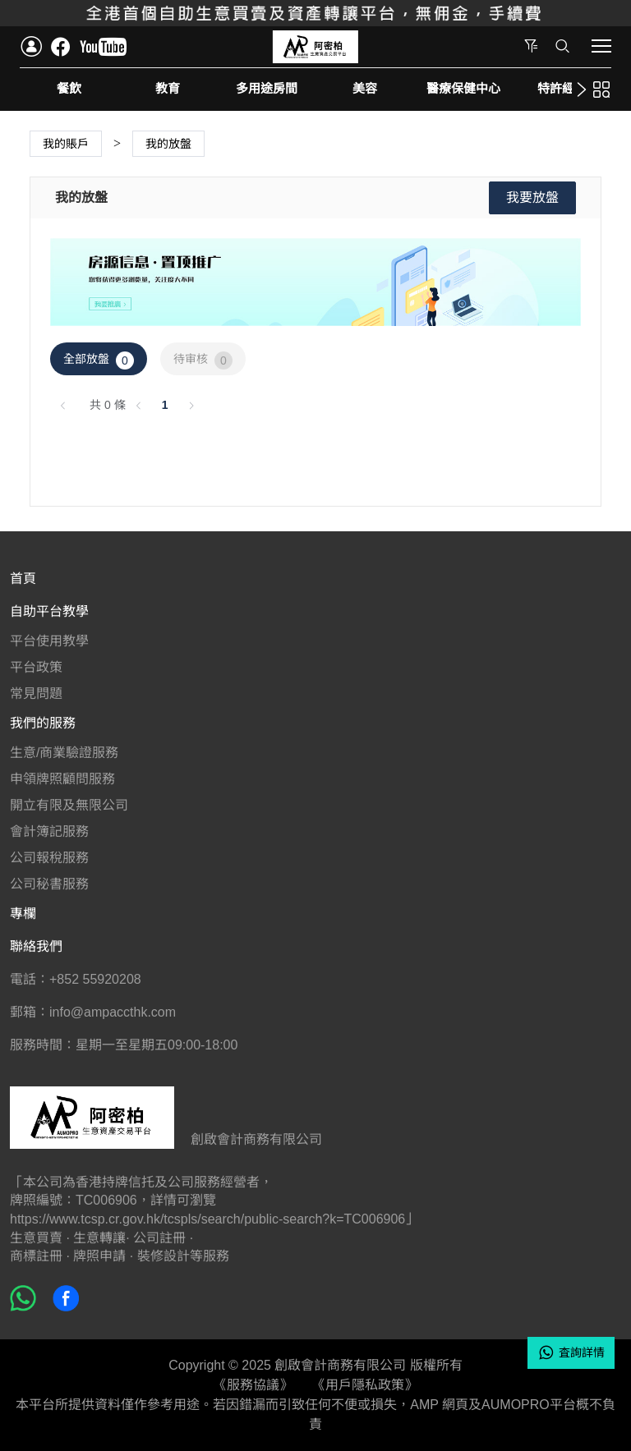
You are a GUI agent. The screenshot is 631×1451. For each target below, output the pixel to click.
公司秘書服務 (49, 884)
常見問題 (36, 693)
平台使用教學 (49, 641)
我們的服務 (43, 723)
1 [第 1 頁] (165, 404)
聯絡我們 (36, 946)
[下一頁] (191, 405)
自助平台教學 (49, 611)
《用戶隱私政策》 (364, 1385)
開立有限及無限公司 (69, 805)
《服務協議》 (253, 1385)
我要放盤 (532, 197)
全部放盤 (98, 360)
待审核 (203, 360)
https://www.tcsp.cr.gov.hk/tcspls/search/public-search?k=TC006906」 (214, 1219)
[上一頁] (63, 405)
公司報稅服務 (49, 858)
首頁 (23, 578)
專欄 (23, 914)
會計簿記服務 (49, 831)
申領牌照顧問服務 (62, 779)
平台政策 (36, 667)
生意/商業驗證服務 (64, 753)
